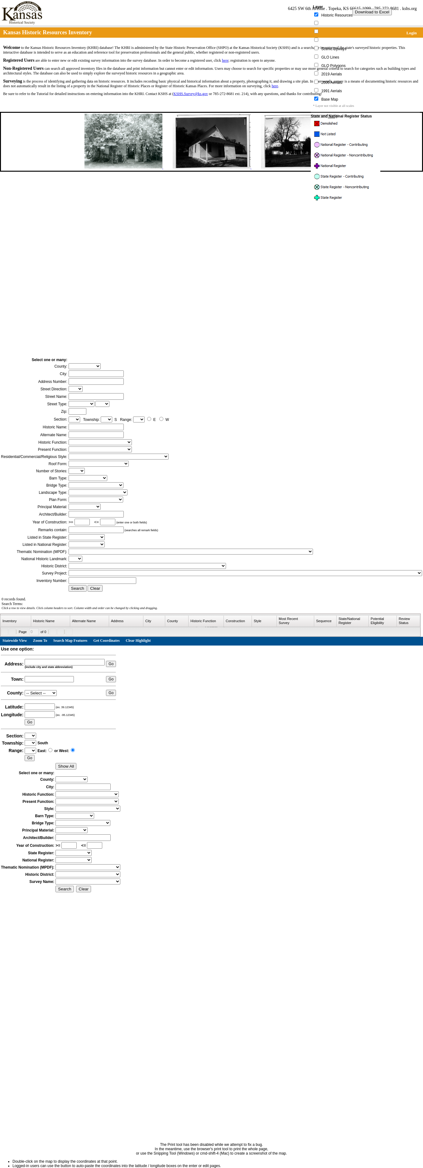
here (225, 60)
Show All (66, 766)
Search (77, 588)
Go (110, 664)
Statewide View (14, 640)
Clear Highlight (138, 640)
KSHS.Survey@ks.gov (191, 94)
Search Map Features (70, 640)
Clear (95, 588)
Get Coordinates (107, 640)
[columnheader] (16, 621)
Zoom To (40, 640)
